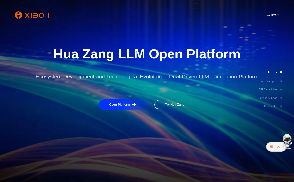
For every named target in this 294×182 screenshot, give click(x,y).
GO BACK (272, 15)
